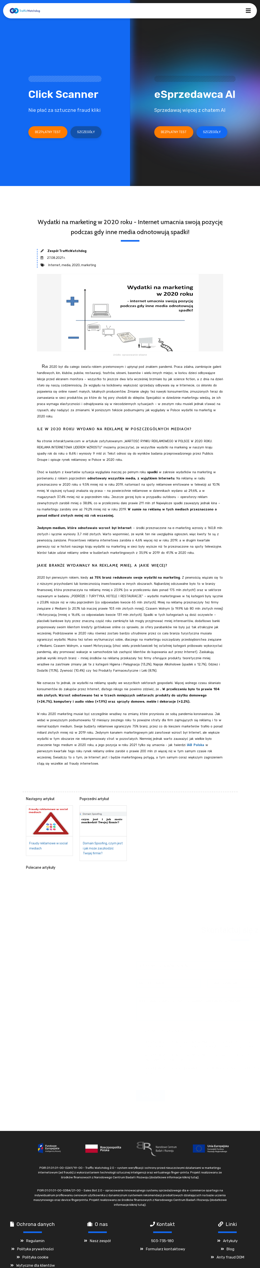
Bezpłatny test (48, 132)
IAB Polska (195, 745)
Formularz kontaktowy (165, 1251)
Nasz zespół (100, 1243)
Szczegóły (86, 132)
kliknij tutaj (189, 1179)
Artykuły (230, 1243)
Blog (230, 1251)
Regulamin (35, 1243)
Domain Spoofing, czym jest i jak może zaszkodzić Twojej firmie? (103, 848)
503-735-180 (162, 1243)
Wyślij (137, 1098)
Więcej (184, 1062)
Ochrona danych (36, 1226)
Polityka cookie (35, 1259)
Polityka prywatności (35, 1251)
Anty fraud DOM (230, 1259)
